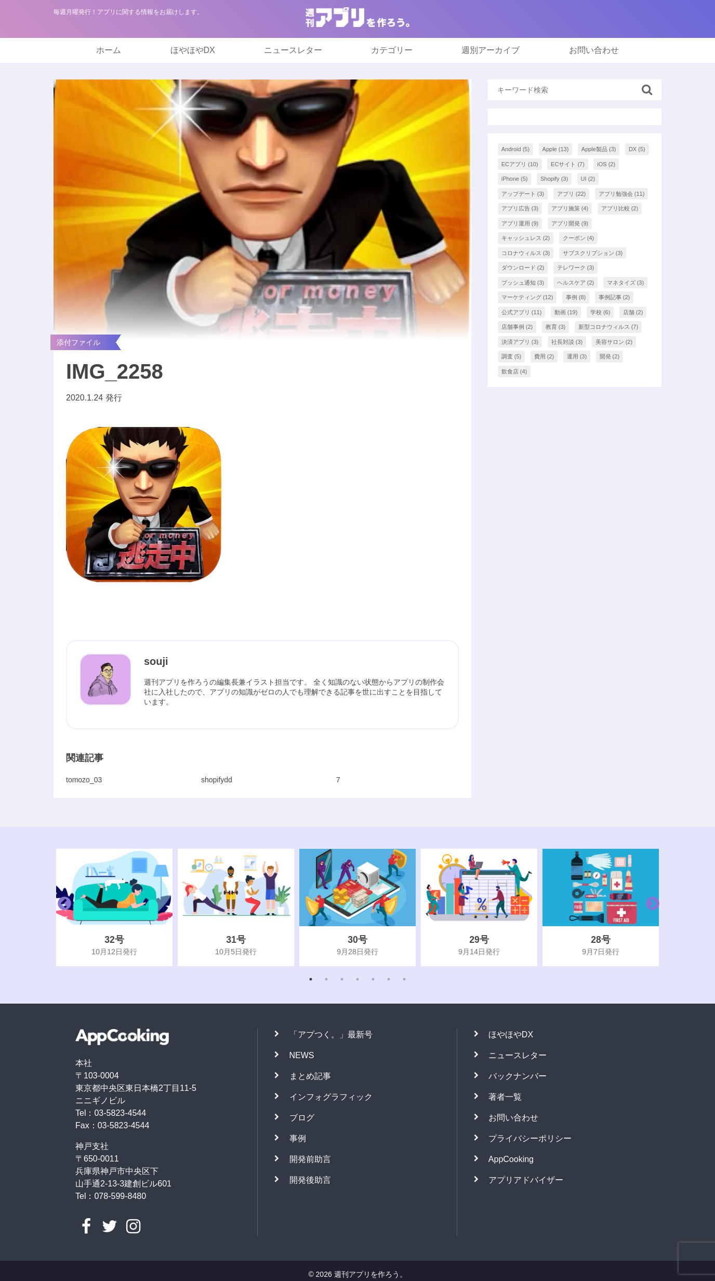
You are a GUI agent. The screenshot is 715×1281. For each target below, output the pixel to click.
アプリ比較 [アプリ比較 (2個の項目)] (620, 208)
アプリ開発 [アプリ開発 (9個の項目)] (570, 223)
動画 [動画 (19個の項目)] (566, 312)
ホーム (108, 50)
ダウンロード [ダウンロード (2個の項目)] (523, 267)
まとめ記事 (310, 1076)
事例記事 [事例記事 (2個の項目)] (614, 297)
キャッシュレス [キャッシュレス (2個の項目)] (525, 238)
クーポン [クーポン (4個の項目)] (578, 238)
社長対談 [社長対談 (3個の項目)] (567, 342)
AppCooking (511, 1159)
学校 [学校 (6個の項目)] (600, 312)
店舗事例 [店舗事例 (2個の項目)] (517, 327)
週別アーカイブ (490, 50)
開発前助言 (310, 1159)
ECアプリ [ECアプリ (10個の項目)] (519, 164)
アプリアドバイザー (525, 1180)
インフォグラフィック (331, 1096)
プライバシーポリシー (530, 1138)
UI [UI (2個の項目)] (588, 179)
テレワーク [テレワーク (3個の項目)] (575, 267)
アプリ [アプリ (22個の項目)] (571, 194)
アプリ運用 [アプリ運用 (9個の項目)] (520, 223)
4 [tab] (357, 979)
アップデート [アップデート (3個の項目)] (523, 194)
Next (650, 907)
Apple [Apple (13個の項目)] (555, 149)
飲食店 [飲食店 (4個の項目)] (514, 371)
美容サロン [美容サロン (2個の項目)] (614, 342)
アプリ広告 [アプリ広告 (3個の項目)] (520, 208)
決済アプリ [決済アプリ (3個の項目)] (520, 342)
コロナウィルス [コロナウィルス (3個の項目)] (525, 253)
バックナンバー (517, 1076)
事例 (297, 1138)
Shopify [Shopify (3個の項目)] (554, 179)
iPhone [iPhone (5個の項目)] (514, 179)
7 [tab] (404, 979)
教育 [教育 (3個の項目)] (556, 327)
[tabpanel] (114, 907)
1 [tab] (311, 979)
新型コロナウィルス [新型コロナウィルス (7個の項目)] (608, 327)
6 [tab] (388, 979)
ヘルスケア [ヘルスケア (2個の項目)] (575, 282)
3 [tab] (342, 979)
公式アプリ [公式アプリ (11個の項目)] (521, 312)
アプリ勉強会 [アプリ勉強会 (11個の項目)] (622, 194)
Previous (62, 907)
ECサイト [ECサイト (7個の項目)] (568, 164)
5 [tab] (373, 979)
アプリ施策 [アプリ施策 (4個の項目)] (570, 208)
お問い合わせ (594, 50)
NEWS (301, 1055)
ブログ (301, 1117)
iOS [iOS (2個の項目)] (606, 164)
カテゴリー (392, 50)
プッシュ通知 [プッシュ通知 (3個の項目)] (523, 282)
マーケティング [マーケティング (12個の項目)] (527, 297)
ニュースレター (293, 50)
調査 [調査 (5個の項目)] (511, 356)
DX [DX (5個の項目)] (637, 149)
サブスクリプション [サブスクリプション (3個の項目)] (593, 253)
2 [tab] (326, 979)
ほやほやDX (192, 50)
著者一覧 (505, 1096)
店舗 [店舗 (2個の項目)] (633, 312)
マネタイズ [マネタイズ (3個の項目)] (625, 282)
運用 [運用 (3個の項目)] (577, 356)
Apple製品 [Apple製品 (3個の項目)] (598, 149)
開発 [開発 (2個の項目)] (610, 356)
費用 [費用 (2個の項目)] (544, 356)
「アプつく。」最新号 (331, 1034)
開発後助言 (310, 1180)
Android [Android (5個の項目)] (515, 149)
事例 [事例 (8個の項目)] (576, 297)
